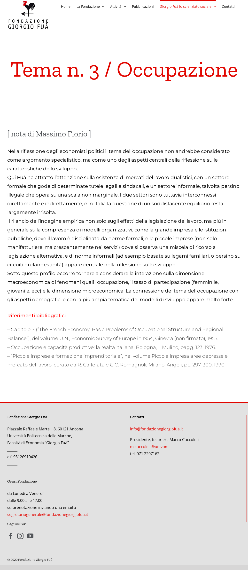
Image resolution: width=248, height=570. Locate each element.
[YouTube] (30, 536)
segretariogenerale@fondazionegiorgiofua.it (47, 514)
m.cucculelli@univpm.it (151, 446)
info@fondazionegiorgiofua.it (156, 429)
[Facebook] (10, 536)
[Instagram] (20, 536)
